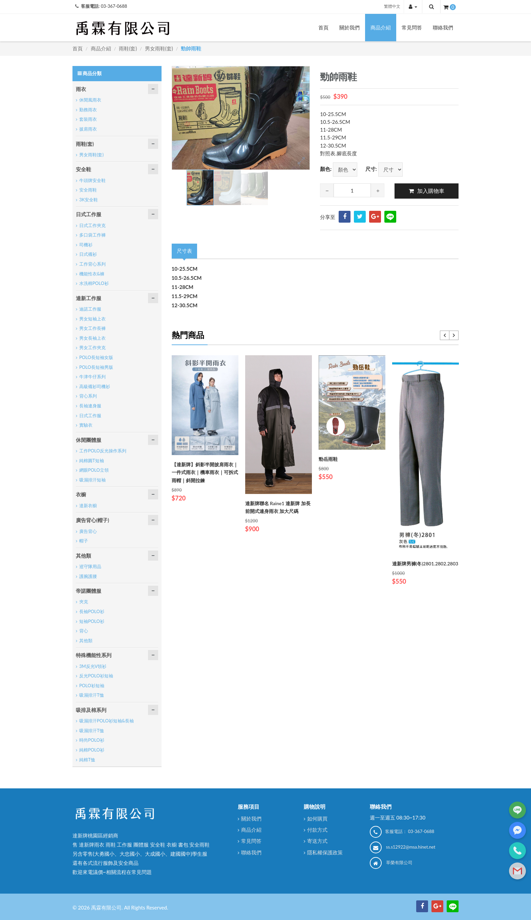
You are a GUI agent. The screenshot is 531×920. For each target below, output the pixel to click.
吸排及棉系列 (91, 710)
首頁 (323, 27)
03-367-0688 (114, 6)
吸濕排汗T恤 (91, 695)
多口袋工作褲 (92, 235)
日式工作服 (88, 214)
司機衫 (85, 244)
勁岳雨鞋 (328, 459)
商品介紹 (380, 27)
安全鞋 (83, 169)
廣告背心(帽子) (92, 520)
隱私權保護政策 (325, 852)
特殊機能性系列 (93, 655)
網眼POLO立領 (94, 470)
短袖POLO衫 (91, 621)
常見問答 (412, 27)
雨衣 (81, 89)
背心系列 (88, 396)
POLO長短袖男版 (96, 367)
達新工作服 (88, 298)
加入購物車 (430, 190)
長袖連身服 (90, 405)
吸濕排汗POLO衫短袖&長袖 (106, 720)
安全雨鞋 (88, 190)
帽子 (83, 540)
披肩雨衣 (88, 129)
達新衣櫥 (88, 505)
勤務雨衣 (88, 109)
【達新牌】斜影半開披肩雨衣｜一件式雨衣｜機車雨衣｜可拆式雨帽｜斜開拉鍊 (205, 472)
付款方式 (317, 830)
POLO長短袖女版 (96, 357)
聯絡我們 (443, 27)
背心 (83, 630)
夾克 (83, 601)
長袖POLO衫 (91, 611)
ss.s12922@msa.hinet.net (411, 847)
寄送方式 (317, 841)
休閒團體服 (88, 440)
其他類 (83, 556)
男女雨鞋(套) (159, 48)
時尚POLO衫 (91, 740)
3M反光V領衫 (92, 666)
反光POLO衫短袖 (96, 675)
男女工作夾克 (92, 347)
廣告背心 (88, 531)
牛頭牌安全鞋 (92, 180)
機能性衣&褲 (91, 273)
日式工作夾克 (92, 225)
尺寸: (371, 169)
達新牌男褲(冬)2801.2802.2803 (425, 563)
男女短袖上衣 (92, 318)
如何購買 (317, 818)
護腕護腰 (88, 576)
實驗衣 (85, 425)
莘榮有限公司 (399, 862)
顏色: (326, 169)
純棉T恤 (87, 759)
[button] (413, 6)
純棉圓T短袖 (91, 460)
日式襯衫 (88, 254)
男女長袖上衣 (92, 338)
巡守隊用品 (90, 566)
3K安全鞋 (88, 199)
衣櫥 (81, 494)
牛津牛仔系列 (92, 376)
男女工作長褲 (92, 328)
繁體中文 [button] (392, 6)
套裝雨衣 (88, 119)
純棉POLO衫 (91, 750)
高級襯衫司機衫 (94, 386)
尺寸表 (184, 251)
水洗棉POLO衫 (94, 283)
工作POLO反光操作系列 (102, 450)
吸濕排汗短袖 (92, 480)
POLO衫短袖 (91, 685)
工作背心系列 (92, 264)
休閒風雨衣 (90, 100)
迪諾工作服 (90, 309)
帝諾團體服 (88, 591)
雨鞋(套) (128, 48)
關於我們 (349, 27)
